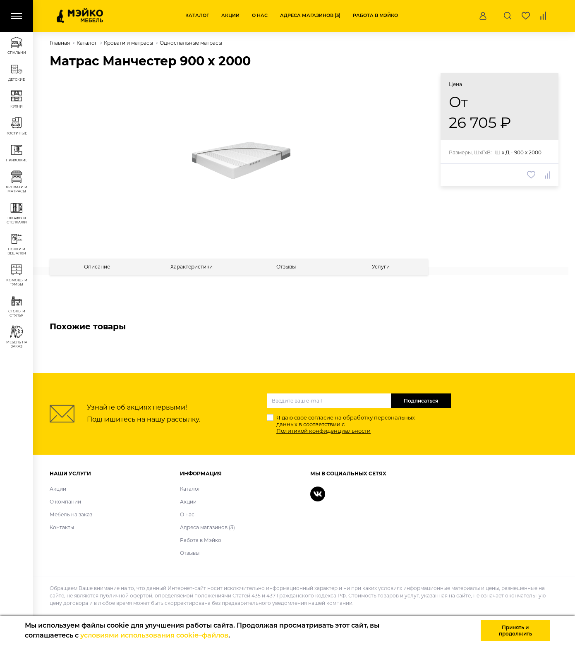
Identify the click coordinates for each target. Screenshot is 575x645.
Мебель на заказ (71, 514)
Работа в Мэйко (375, 15)
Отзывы (189, 553)
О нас (260, 15)
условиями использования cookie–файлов (154, 635)
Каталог (197, 15)
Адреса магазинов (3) (310, 15)
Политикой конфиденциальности (323, 430)
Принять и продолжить (515, 630)
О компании (65, 502)
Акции (230, 15)
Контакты (62, 527)
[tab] (97, 267)
